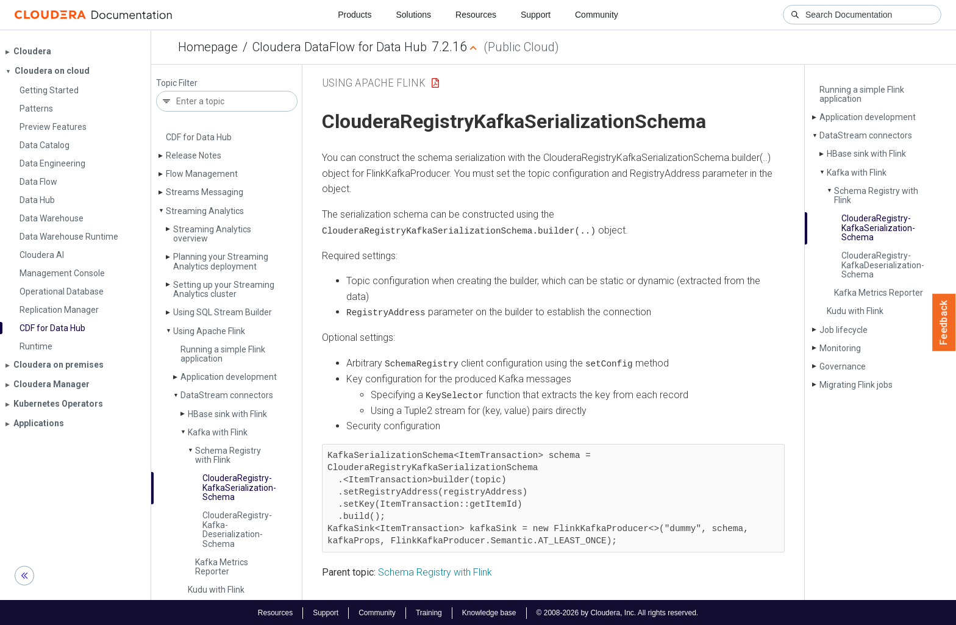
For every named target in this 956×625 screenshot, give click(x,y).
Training (429, 611)
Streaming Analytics (205, 211)
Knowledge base (489, 611)
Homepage (208, 47)
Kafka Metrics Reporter (221, 566)
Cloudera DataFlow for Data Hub (339, 47)
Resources (475, 15)
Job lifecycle (843, 330)
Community (596, 15)
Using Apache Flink (209, 331)
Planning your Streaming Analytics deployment (220, 261)
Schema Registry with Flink (228, 455)
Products (354, 15)
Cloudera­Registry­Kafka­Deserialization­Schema (237, 529)
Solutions (413, 15)
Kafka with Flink (218, 432)
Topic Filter (177, 83)
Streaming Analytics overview (212, 233)
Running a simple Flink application (222, 354)
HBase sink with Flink (227, 414)
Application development (228, 377)
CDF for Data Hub (199, 137)
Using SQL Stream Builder (222, 312)
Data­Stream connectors (226, 395)
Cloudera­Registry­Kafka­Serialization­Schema (239, 487)
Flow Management (202, 174)
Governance (842, 366)
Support (536, 15)
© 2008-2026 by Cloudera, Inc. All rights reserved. (618, 611)
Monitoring (840, 348)
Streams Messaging (204, 192)
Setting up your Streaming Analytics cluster (223, 289)
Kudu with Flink (216, 590)
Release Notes (193, 155)
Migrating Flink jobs (856, 385)
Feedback (944, 322)
